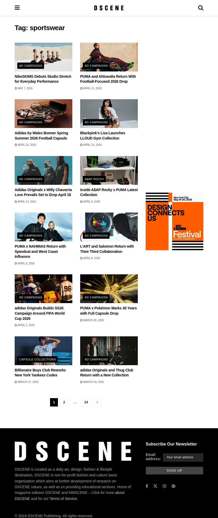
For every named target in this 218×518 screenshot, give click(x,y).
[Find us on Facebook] (147, 486)
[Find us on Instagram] (164, 486)
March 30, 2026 (92, 320)
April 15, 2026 (90, 144)
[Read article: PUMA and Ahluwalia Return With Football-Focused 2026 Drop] (109, 57)
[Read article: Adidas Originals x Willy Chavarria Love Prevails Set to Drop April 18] (43, 170)
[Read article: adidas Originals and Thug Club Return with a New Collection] (109, 350)
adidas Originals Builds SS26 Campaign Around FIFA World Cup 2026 (40, 313)
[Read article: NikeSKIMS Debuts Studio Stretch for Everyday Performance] (43, 57)
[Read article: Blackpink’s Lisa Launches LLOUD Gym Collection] (109, 113)
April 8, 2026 (90, 258)
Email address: (153, 457)
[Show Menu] (17, 8)
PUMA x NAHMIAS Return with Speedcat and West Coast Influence (40, 251)
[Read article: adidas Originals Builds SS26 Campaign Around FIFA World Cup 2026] (43, 288)
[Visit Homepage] (109, 8)
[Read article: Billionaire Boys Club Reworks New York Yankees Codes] (43, 350)
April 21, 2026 (90, 88)
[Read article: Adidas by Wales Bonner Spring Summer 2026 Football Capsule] (43, 113)
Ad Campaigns (30, 65)
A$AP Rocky (94, 179)
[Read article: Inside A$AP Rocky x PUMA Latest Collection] (109, 170)
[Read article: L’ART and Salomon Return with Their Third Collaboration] (109, 227)
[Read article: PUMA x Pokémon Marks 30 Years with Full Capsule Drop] (109, 288)
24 (86, 402)
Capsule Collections (37, 359)
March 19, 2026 (92, 382)
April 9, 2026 (90, 201)
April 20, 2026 (25, 144)
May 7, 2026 (24, 88)
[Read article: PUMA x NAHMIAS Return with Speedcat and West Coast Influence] (43, 227)
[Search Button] (200, 8)
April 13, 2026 (25, 201)
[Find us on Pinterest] (173, 486)
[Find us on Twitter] (155, 486)
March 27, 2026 (26, 382)
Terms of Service (63, 499)
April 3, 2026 (25, 325)
